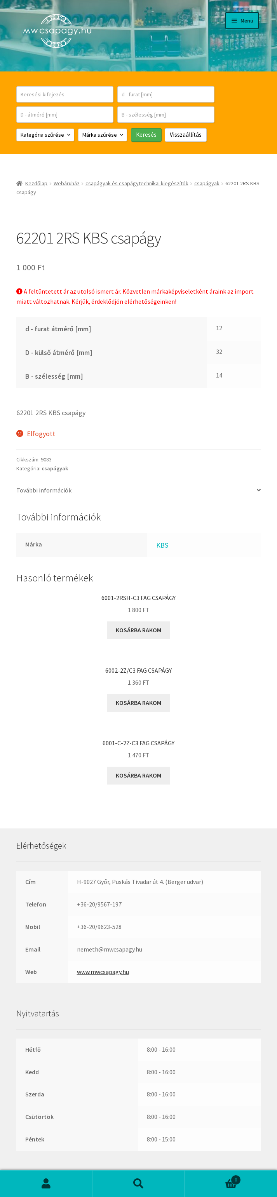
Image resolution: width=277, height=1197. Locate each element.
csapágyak (207, 183)
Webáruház (67, 183)
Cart (213, 1178)
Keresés (138, 1184)
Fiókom (46, 1184)
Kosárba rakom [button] (138, 630)
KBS (162, 545)
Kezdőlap (36, 183)
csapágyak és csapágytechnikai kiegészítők (136, 183)
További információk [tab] (43, 490)
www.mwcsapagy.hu (103, 972)
